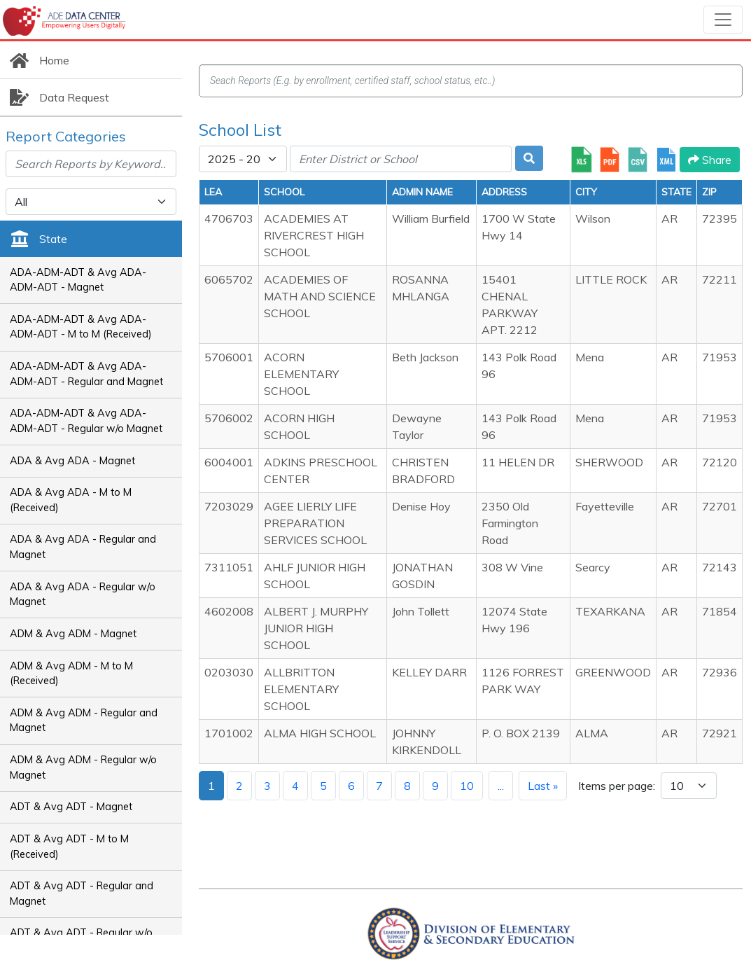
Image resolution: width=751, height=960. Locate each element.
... (501, 786)
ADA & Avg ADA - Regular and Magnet (83, 547)
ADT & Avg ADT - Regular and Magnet (81, 893)
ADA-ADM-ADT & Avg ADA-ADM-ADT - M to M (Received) (81, 327)
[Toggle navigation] (723, 20)
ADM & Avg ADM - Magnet (73, 633)
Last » (543, 786)
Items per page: (616, 786)
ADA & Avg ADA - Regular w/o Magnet (82, 594)
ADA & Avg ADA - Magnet (72, 460)
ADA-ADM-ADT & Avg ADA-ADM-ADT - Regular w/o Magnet (86, 421)
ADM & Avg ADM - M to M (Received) (71, 674)
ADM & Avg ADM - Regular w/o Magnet (83, 767)
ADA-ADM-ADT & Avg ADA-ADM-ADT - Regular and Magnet (86, 374)
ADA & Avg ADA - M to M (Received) (71, 500)
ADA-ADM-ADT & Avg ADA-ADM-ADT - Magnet (78, 280)
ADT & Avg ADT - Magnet (71, 806)
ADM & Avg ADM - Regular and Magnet (83, 721)
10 (467, 786)
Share (709, 160)
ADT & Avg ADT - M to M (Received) (69, 847)
